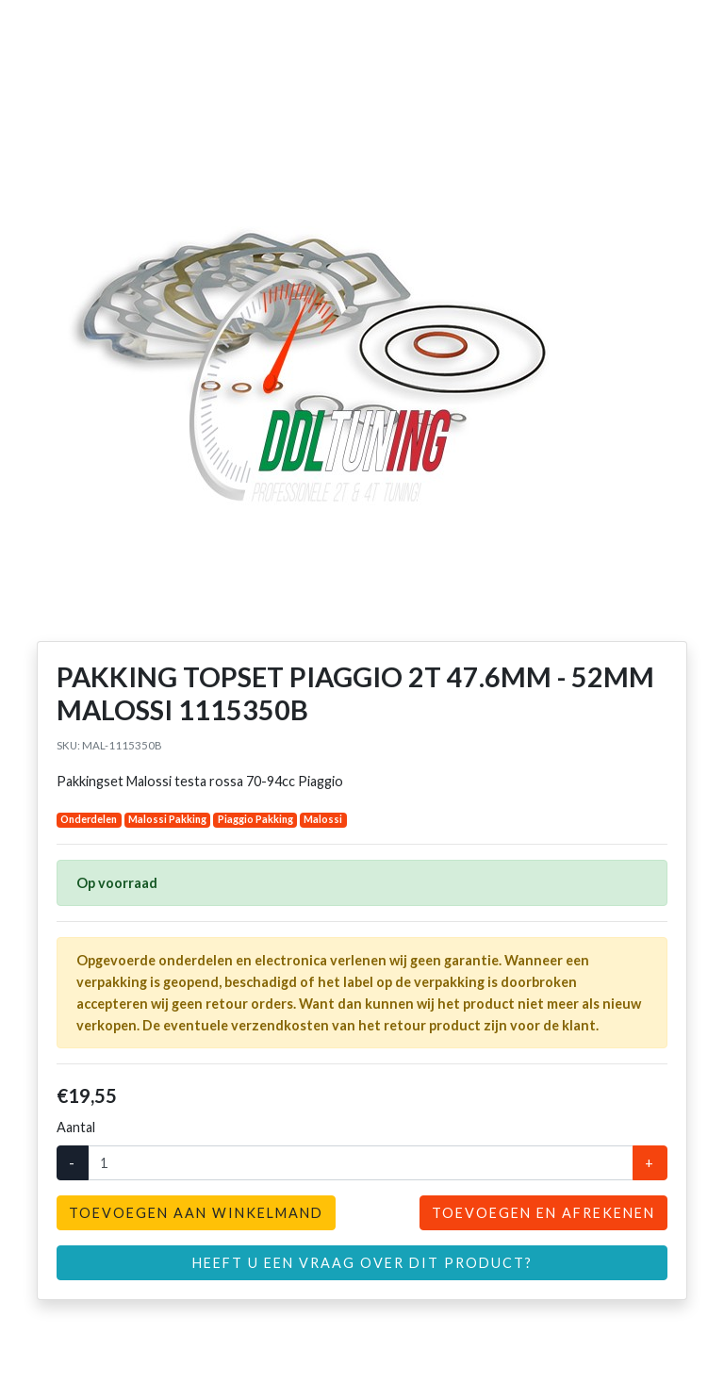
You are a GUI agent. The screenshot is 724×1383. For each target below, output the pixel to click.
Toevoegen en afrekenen (543, 1213)
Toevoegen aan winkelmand (196, 1213)
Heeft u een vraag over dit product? (362, 1263)
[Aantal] (361, 1162)
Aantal (76, 1127)
